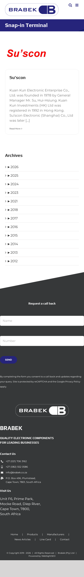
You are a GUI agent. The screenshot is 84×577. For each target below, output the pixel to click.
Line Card (45, 539)
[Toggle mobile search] (70, 5)
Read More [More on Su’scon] (14, 128)
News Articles (23, 539)
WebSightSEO (48, 556)
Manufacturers (55, 534)
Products (32, 534)
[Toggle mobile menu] (77, 5)
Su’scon (17, 77)
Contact (64, 539)
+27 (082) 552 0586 (17, 466)
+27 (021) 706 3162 (16, 461)
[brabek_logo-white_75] (42, 406)
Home (14, 534)
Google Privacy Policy (68, 381)
